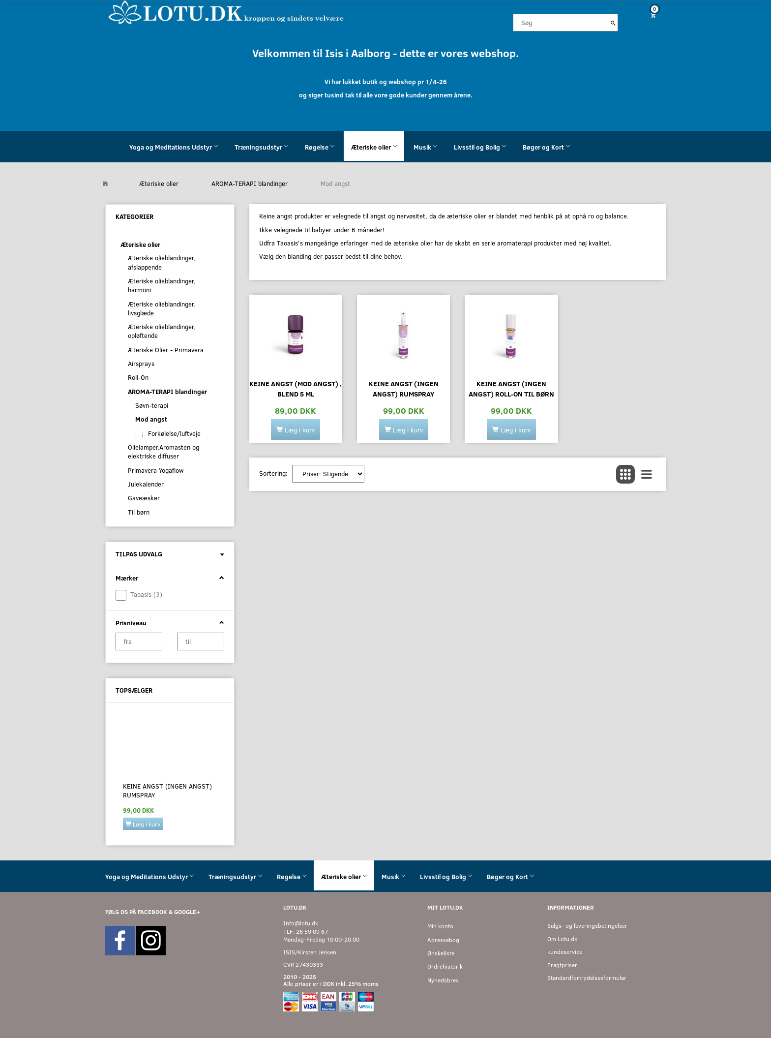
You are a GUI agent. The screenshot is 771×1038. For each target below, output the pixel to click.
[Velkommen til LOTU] (226, 11)
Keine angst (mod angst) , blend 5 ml (295, 388)
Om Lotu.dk (562, 939)
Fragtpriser (562, 965)
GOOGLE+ (187, 912)
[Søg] (613, 22)
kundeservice (564, 951)
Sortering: (273, 473)
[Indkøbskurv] (649, 15)
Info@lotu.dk (300, 923)
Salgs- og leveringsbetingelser (587, 925)
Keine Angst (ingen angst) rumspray (167, 790)
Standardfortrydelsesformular (586, 977)
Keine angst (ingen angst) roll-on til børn (511, 388)
